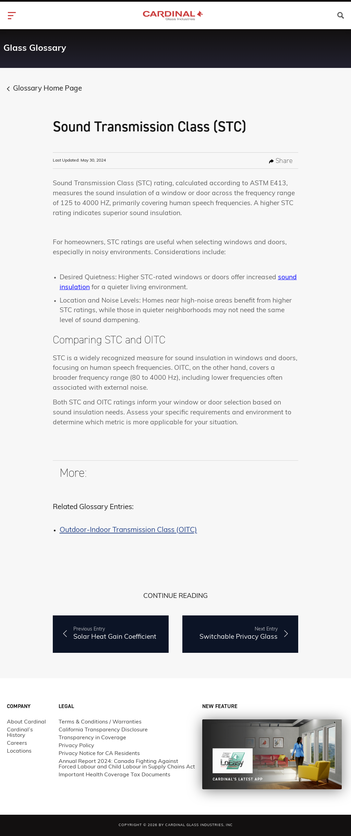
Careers (17, 743)
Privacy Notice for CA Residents (99, 753)
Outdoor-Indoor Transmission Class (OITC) (128, 530)
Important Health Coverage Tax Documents (114, 775)
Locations (19, 751)
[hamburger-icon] (13, 15)
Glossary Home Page (47, 88)
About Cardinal (26, 722)
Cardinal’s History (20, 732)
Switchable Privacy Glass (238, 633)
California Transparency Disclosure (103, 730)
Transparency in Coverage (92, 738)
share (281, 160)
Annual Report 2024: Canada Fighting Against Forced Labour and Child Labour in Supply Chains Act (127, 764)
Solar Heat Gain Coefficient (114, 633)
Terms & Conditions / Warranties (100, 722)
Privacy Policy (76, 746)
